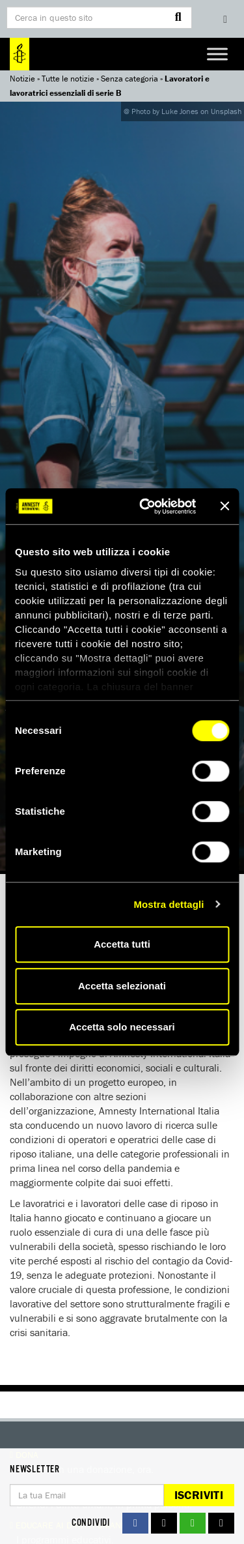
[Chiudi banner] (224, 506)
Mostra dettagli (168, 904)
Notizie (22, 78)
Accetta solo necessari (122, 1026)
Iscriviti (198, 1494)
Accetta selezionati (122, 985)
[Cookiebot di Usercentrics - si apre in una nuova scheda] (145, 506)
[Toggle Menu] (217, 54)
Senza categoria (129, 78)
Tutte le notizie (68, 78)
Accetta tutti (122, 944)
